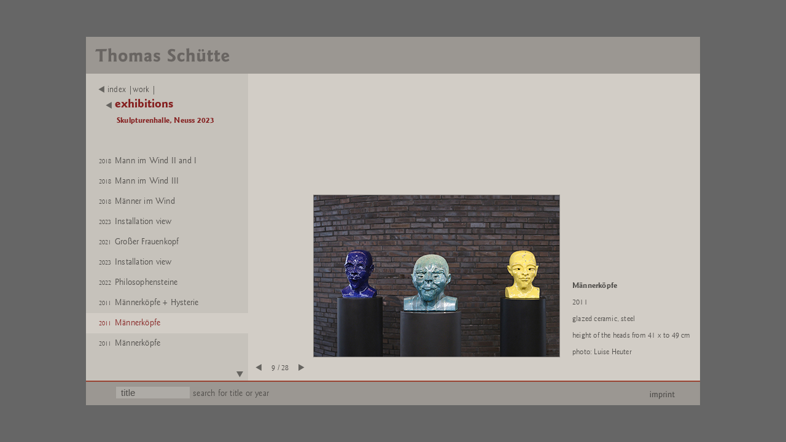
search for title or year (231, 393)
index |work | (127, 90)
